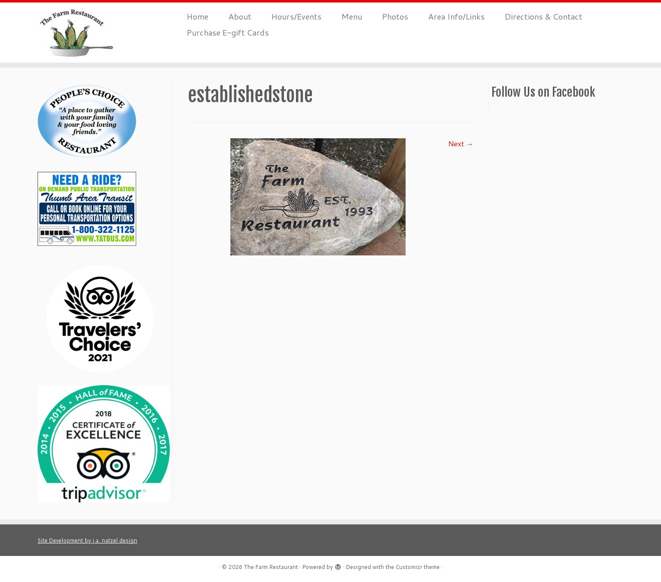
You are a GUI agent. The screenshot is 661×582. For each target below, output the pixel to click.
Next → (460, 144)
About (239, 16)
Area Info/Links (456, 16)
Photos (395, 16)
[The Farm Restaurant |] (76, 33)
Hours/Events (296, 16)
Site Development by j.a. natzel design (87, 540)
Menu (352, 16)
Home (197, 16)
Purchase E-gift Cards (228, 32)
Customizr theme (418, 567)
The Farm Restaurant (271, 567)
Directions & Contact (543, 16)
